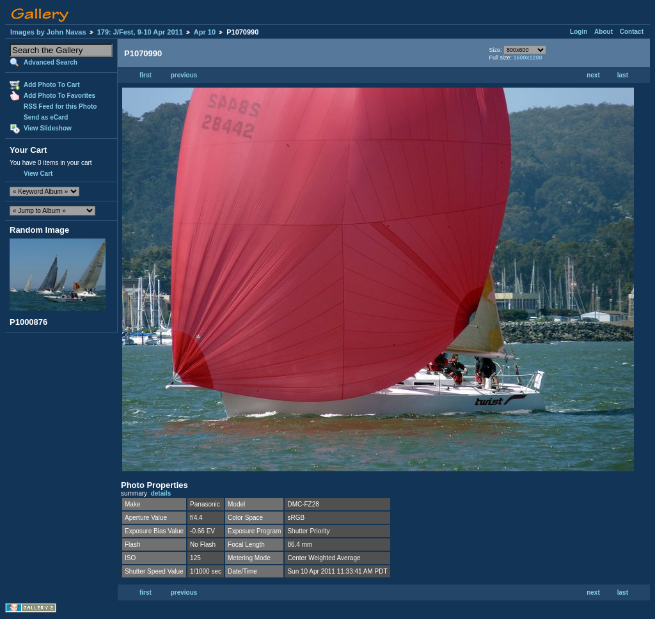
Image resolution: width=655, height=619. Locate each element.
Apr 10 (205, 32)
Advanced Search (50, 62)
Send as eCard (46, 117)
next (593, 75)
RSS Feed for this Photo (60, 106)
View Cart (38, 173)
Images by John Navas (48, 32)
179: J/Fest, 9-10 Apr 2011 (140, 32)
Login (578, 31)
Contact (631, 31)
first (145, 75)
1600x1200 (527, 57)
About (603, 31)
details (161, 493)
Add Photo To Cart (52, 84)
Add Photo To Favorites (59, 95)
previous (184, 75)
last (622, 75)
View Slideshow (48, 128)
